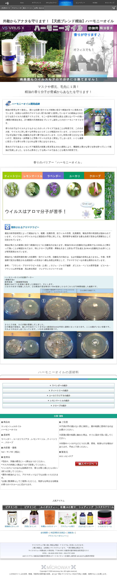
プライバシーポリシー (57, 536)
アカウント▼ (17, 8)
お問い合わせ (39, 8)
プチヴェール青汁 (67, 525)
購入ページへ (28, 8)
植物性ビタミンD (12, 525)
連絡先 (70, 533)
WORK (95, 3)
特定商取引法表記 (58, 533)
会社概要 (44, 533)
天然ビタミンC (30, 525)
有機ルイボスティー (49, 525)
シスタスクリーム (105, 525)
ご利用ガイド (6, 8)
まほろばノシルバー (86, 525)
